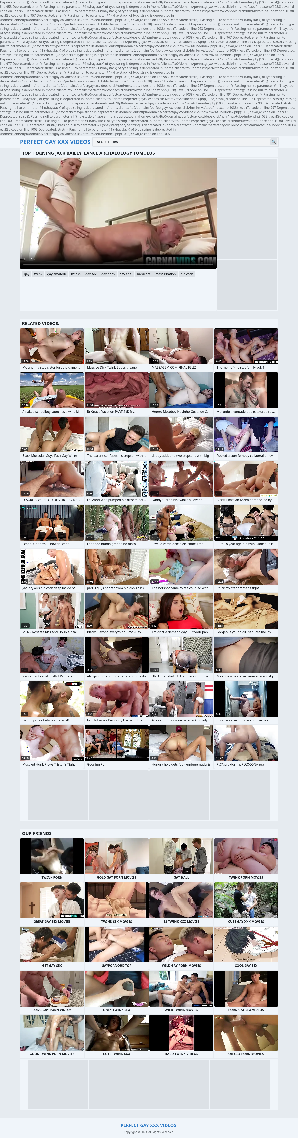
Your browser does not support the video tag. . (118, 213)
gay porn (108, 274)
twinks (76, 274)
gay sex (91, 274)
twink (38, 274)
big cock (187, 274)
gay (26, 274)
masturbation (165, 274)
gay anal (126, 274)
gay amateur (56, 274)
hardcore (144, 274)
